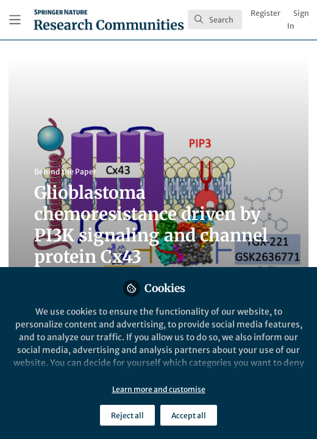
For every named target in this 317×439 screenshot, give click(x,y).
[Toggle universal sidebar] (15, 20)
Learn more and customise (158, 389)
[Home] (109, 19)
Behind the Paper (65, 171)
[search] (215, 19)
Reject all (127, 415)
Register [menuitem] (265, 13)
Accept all (188, 415)
